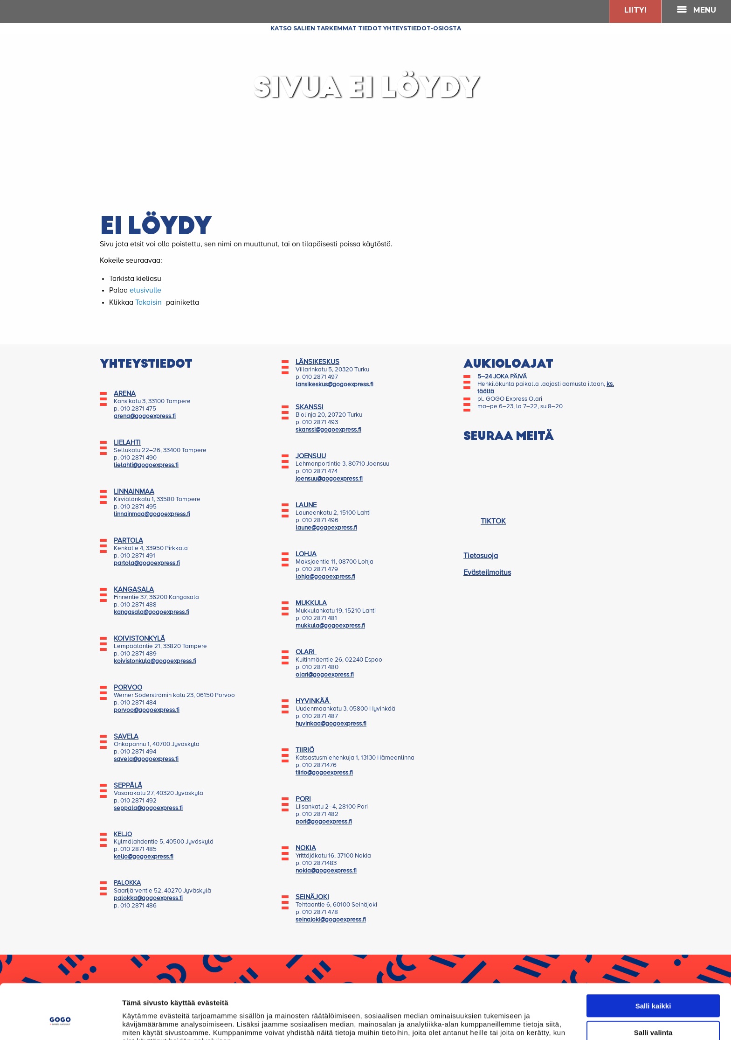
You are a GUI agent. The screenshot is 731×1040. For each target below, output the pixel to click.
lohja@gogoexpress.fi (325, 577)
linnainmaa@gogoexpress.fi (152, 514)
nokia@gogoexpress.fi (326, 871)
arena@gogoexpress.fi (145, 416)
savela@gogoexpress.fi (146, 759)
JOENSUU (311, 456)
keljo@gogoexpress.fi (143, 857)
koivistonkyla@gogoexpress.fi (155, 661)
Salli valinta (653, 984)
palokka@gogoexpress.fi (148, 898)
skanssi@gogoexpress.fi (328, 430)
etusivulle (145, 290)
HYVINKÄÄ (313, 701)
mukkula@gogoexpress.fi (330, 626)
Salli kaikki (653, 958)
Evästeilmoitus (487, 573)
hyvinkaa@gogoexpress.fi (331, 724)
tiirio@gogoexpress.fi (324, 773)
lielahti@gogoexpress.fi (146, 465)
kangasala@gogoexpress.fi (151, 612)
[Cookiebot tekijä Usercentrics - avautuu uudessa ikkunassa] (60, 1022)
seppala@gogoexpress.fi (148, 808)
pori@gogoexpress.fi (324, 822)
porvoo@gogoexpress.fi (146, 710)
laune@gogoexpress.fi (326, 528)
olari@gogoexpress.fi (325, 675)
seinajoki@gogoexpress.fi (331, 920)
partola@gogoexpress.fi (147, 563)
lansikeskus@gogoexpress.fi (334, 385)
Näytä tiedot (498, 1022)
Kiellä (653, 1010)
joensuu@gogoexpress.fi (329, 479)
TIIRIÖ (305, 750)
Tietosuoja (480, 556)
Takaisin (148, 303)
